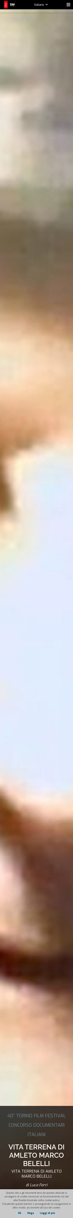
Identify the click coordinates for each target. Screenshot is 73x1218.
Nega (30, 1213)
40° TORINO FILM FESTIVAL (36, 1116)
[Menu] (68, 4)
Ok (19, 1213)
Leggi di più (47, 1213)
